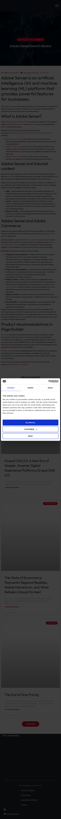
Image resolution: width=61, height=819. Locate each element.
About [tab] (50, 388)
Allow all (30, 422)
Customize (30, 429)
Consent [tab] (10, 388)
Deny (30, 436)
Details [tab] (30, 388)
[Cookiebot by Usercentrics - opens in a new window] (48, 381)
